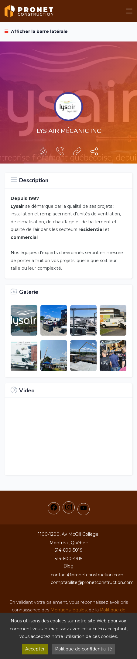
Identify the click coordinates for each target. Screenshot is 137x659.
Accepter (35, 649)
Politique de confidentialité (83, 649)
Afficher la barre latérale (36, 31)
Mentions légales (68, 610)
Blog (68, 566)
